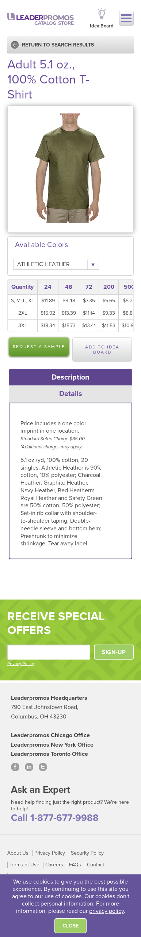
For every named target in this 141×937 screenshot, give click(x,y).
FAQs (75, 865)
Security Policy (87, 853)
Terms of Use (24, 865)
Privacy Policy (20, 663)
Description (70, 377)
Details (70, 393)
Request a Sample (39, 346)
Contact (95, 865)
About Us (17, 853)
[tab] (71, 377)
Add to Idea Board (102, 349)
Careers (54, 865)
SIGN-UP (114, 652)
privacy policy (106, 911)
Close (70, 926)
